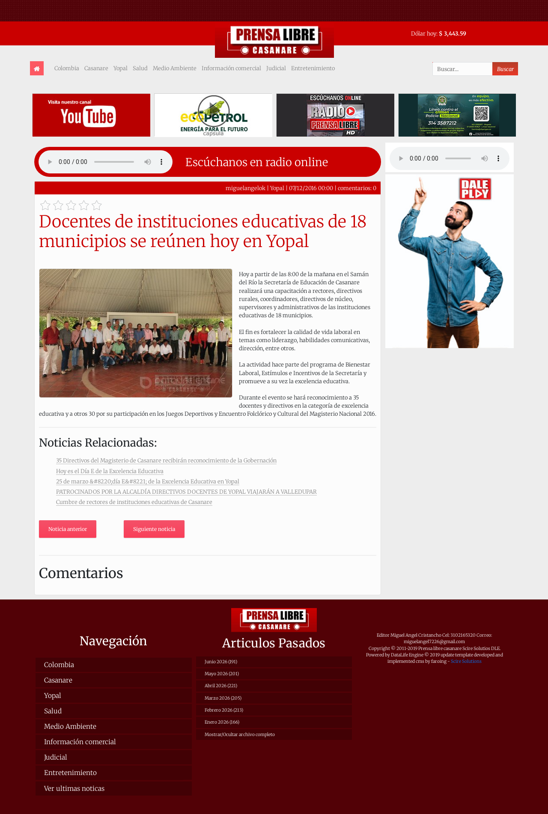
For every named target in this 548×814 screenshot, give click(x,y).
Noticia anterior (67, 529)
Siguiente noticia (154, 529)
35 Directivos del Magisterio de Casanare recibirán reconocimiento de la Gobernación (166, 460)
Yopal (120, 68)
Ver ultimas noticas (74, 788)
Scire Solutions (466, 661)
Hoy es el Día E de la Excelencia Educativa (110, 471)
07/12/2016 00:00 (311, 188)
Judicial (276, 68)
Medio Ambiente (175, 68)
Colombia (66, 68)
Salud (140, 68)
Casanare (96, 68)
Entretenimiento (313, 68)
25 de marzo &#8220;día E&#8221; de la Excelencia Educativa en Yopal (147, 481)
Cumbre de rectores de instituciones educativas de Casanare (134, 501)
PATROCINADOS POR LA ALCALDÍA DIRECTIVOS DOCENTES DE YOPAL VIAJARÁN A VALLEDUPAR (186, 491)
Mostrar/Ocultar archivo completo (240, 734)
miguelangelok (245, 188)
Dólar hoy (423, 33)
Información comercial (231, 68)
